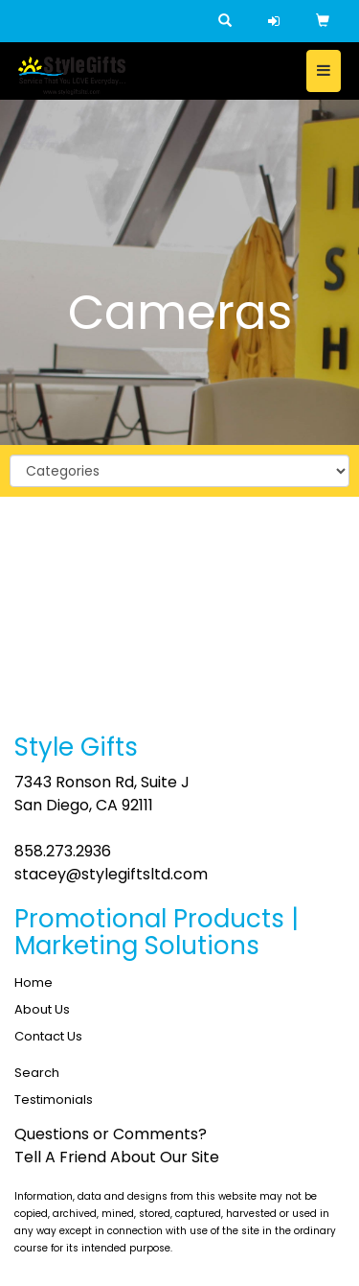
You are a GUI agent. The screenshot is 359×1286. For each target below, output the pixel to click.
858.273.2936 (62, 851)
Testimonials (53, 1099)
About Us (42, 1009)
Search (36, 1073)
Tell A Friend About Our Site (116, 1157)
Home (33, 982)
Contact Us (48, 1036)
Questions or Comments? (110, 1134)
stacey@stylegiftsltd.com (111, 874)
